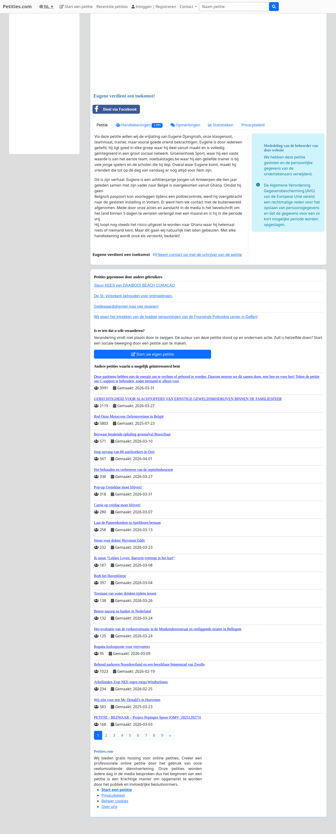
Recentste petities (112, 6)
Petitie (102, 125)
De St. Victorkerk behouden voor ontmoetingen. (133, 296)
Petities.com (17, 6)
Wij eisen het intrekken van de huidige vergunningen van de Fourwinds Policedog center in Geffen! (176, 317)
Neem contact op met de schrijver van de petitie (197, 254)
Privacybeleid (253, 125)
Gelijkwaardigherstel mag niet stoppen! (126, 306)
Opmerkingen (185, 125)
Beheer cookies (114, 801)
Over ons (109, 806)
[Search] (234, 6)
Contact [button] (187, 6)
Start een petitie (76, 6)
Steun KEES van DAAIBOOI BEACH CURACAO (134, 285)
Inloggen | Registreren (153, 6)
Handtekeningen (139, 125)
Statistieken (220, 125)
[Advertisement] (208, 53)
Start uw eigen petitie (152, 354)
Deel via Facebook (115, 109)
